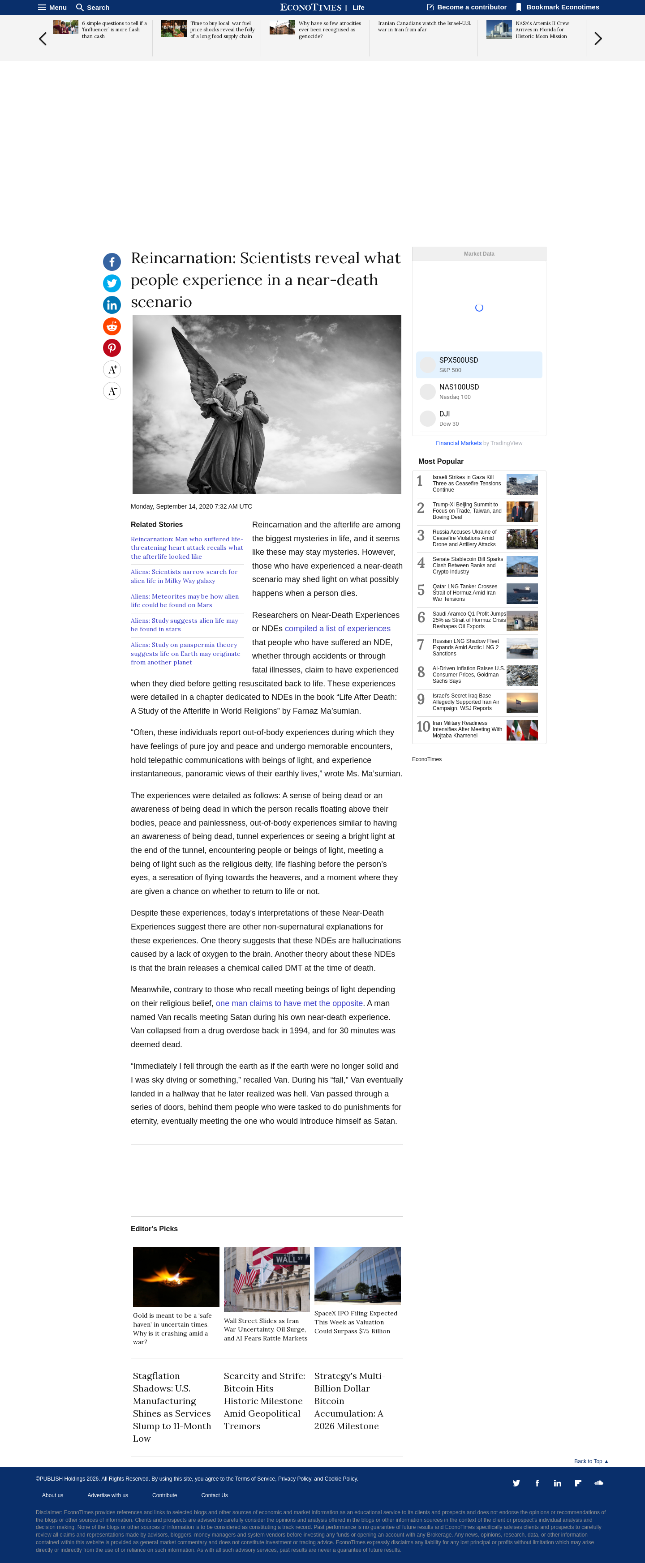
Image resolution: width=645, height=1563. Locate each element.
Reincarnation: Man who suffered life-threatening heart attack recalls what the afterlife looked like (187, 548)
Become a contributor (472, 7)
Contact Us (214, 1495)
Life (359, 7)
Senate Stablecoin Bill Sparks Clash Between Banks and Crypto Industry (468, 565)
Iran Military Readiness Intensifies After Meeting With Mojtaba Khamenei (467, 729)
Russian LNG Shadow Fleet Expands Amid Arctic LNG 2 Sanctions (466, 647)
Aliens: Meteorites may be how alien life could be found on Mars (185, 600)
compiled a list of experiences (338, 628)
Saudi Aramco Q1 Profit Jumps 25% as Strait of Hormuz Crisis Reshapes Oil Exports (469, 620)
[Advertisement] (322, 177)
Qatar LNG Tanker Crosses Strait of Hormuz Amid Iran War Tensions (465, 592)
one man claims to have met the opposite (289, 1003)
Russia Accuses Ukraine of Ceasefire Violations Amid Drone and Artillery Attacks (465, 538)
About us (52, 1495)
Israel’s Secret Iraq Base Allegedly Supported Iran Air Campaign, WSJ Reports (466, 702)
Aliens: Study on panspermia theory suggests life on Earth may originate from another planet (186, 653)
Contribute (164, 1495)
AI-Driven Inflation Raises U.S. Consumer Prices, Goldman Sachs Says (469, 674)
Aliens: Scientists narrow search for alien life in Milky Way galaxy (184, 576)
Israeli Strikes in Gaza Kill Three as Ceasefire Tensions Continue (467, 483)
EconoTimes (427, 759)
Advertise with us (107, 1495)
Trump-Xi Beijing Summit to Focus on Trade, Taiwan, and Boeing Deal (467, 510)
